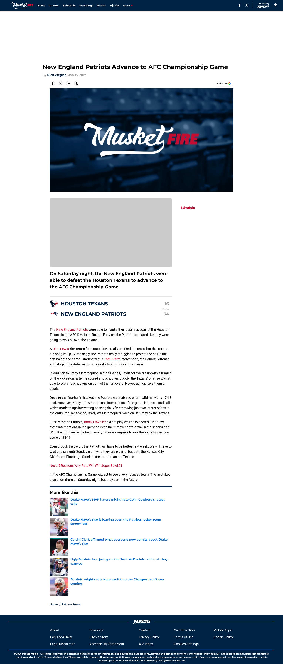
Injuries (114, 5)
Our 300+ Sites (184, 630)
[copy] (76, 83)
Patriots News (71, 604)
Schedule (69, 5)
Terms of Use (183, 637)
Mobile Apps (222, 630)
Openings (96, 630)
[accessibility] (275, 5)
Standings (86, 5)
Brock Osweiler (95, 422)
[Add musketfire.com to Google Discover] (223, 83)
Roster (101, 5)
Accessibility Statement (106, 644)
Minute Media (30, 653)
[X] (246, 5)
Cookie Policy (223, 637)
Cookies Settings (186, 644)
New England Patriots (72, 329)
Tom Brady (112, 359)
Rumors (54, 5)
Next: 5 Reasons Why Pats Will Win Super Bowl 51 (86, 465)
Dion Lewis (61, 349)
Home (54, 604)
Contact (145, 630)
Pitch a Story (98, 637)
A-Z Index (146, 644)
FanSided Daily (61, 637)
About (54, 630)
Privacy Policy (149, 637)
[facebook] (239, 5)
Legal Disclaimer (62, 644)
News (41, 5)
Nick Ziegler (56, 75)
